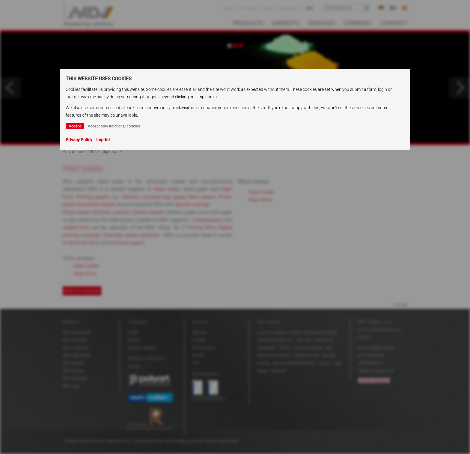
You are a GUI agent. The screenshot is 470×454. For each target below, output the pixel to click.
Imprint (103, 139)
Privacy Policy (79, 139)
